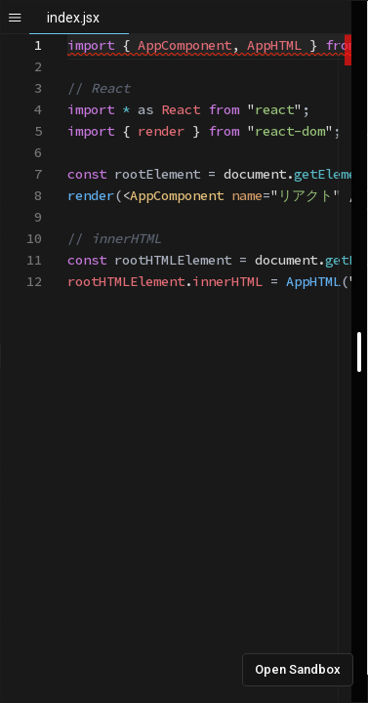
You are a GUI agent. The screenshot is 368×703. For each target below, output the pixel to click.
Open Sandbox (298, 669)
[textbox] (67, 34)
